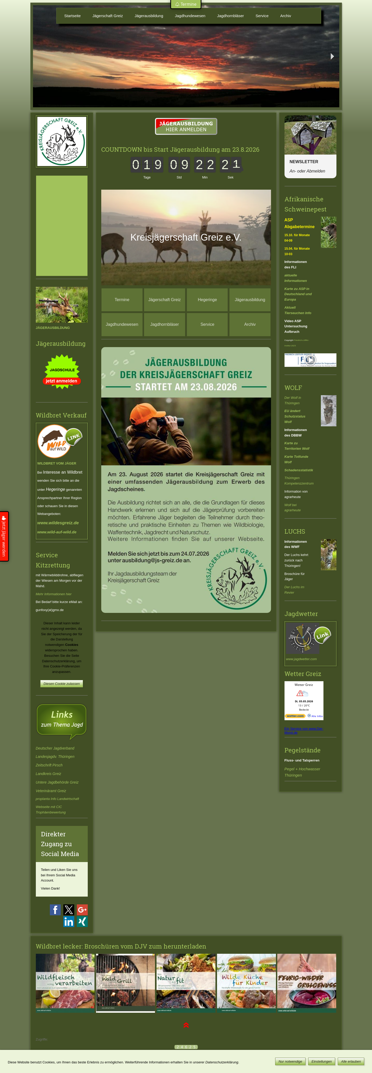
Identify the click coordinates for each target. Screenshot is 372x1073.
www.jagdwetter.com (301, 659)
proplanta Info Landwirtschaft (57, 799)
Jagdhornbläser (230, 16)
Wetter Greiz (304, 685)
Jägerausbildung (148, 16)
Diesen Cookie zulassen (62, 684)
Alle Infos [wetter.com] (315, 716)
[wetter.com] (295, 717)
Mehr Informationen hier (54, 594)
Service (262, 16)
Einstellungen (322, 1061)
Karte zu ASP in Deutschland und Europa (298, 294)
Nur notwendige (290, 1061)
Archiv (285, 16)
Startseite (72, 16)
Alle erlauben (351, 1061)
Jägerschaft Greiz (107, 16)
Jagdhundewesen (190, 16)
